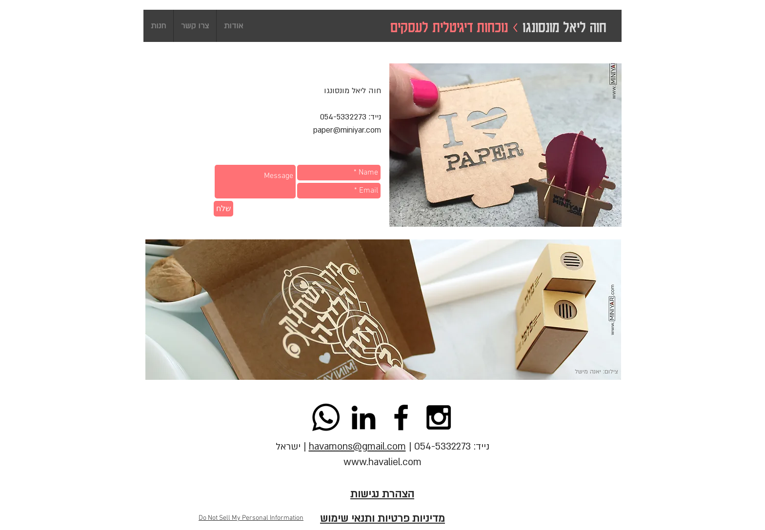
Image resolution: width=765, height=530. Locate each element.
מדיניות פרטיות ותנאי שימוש (382, 518)
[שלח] (223, 208)
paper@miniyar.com (347, 130)
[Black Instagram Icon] (439, 417)
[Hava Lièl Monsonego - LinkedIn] (363, 417)
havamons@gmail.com (357, 446)
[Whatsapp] (326, 417)
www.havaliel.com (382, 462)
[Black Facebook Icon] (401, 417)
